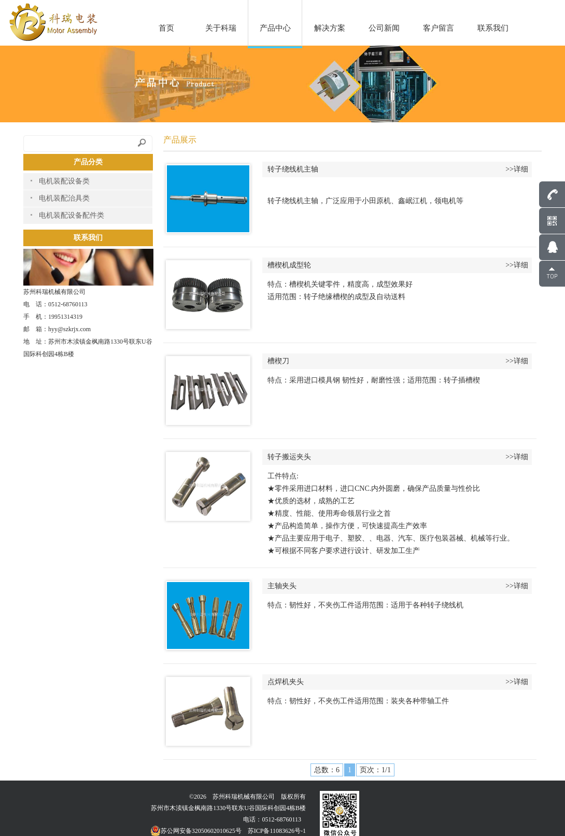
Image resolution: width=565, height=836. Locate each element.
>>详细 (516, 169)
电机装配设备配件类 (71, 215)
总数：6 (327, 770)
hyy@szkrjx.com (69, 329)
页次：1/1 (375, 770)
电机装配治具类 (64, 198)
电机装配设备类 (64, 181)
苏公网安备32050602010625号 (196, 831)
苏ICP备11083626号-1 (277, 830)
